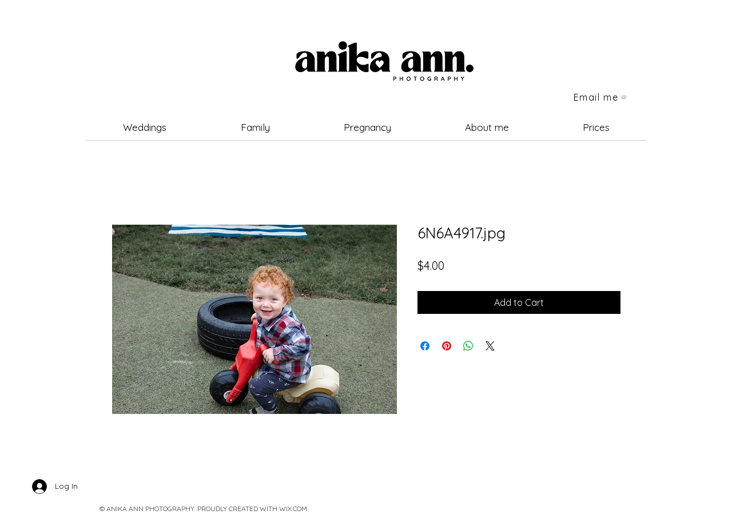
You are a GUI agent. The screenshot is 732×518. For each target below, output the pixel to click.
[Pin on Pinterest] (446, 346)
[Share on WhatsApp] (468, 346)
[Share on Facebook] (425, 346)
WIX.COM (293, 508)
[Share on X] (490, 346)
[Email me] (600, 97)
